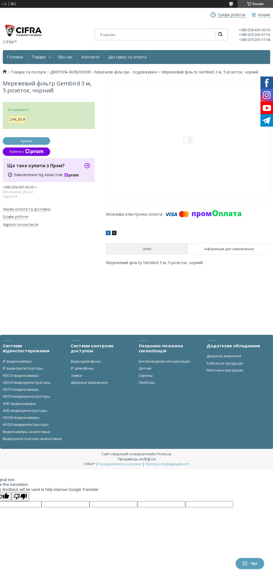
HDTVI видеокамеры (21, 389)
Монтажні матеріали (225, 370)
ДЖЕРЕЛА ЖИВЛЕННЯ (70, 72)
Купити (26, 141)
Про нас (65, 57)
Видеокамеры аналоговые (26, 431)
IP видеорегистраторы (23, 368)
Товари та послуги (28, 72)
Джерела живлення (224, 355)
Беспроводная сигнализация (164, 361)
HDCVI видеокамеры (21, 375)
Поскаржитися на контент (120, 464)
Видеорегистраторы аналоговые (32, 438)
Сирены (146, 375)
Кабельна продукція (225, 363)
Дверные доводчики (89, 382)
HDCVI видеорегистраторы (26, 382)
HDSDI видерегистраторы (25, 424)
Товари (39, 57)
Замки (76, 375)
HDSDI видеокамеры (21, 417)
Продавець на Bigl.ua (136, 458)
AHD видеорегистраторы (25, 410)
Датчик (145, 368)
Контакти (90, 57)
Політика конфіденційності (167, 464)
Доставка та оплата (127, 57)
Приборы (147, 382)
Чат (249, 563)
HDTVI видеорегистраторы (26, 396)
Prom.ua (164, 453)
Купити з (26, 151)
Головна (15, 57)
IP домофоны (82, 368)
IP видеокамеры (17, 361)
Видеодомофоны (86, 361)
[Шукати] (220, 34)
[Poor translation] (20, 496)
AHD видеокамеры (19, 403)
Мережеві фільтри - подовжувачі (125, 72)
